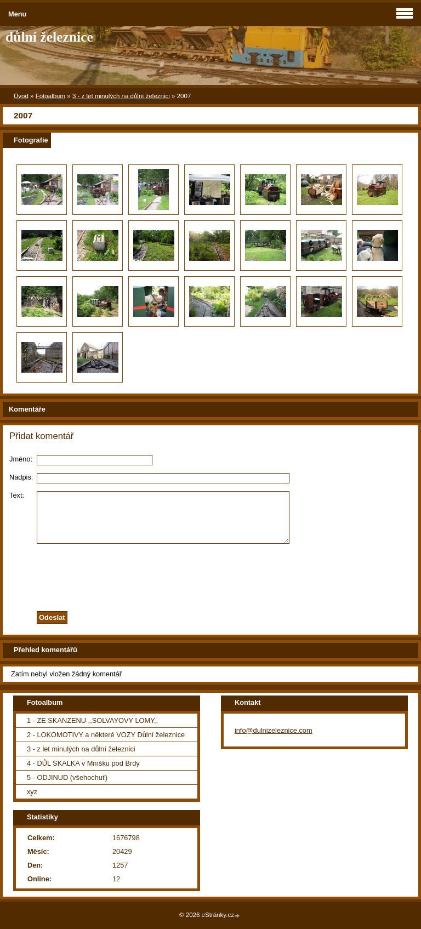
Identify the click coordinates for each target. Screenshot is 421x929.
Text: (16, 495)
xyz (32, 792)
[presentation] (210, 574)
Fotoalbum (50, 96)
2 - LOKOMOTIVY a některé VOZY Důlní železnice (106, 735)
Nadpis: (21, 477)
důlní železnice (49, 37)
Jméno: (20, 459)
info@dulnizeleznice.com (273, 730)
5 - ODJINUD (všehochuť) (67, 777)
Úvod (21, 96)
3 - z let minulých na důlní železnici (121, 96)
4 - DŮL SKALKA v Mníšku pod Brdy (83, 763)
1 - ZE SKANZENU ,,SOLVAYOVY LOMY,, (92, 720)
